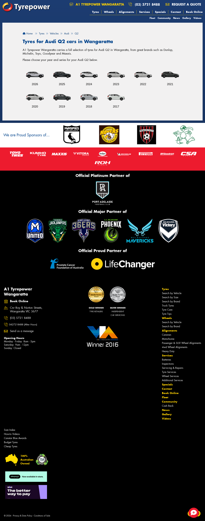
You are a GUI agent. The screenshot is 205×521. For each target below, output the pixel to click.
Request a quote (183, 4)
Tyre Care (167, 309)
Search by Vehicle (171, 293)
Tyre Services (169, 372)
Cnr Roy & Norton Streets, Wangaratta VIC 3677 (26, 309)
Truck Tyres (168, 305)
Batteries (166, 359)
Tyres (95, 12)
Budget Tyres (11, 442)
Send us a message (22, 331)
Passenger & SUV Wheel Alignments (181, 343)
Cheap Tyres (10, 446)
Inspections (168, 363)
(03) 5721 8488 (147, 4)
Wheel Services (170, 376)
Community (164, 18)
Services (144, 12)
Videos (197, 18)
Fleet (152, 18)
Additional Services (172, 380)
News (176, 18)
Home (28, 33)
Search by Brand (171, 301)
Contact (176, 12)
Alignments (126, 12)
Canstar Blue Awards (15, 438)
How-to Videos (12, 434)
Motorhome (168, 339)
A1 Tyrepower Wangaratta (96, 4)
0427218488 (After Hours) (23, 324)
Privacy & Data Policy (22, 515)
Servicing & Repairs (172, 368)
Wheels (109, 12)
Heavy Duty (168, 351)
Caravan (166, 334)
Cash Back (167, 405)
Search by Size (170, 297)
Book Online (194, 12)
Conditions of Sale (42, 515)
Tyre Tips (166, 314)
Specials (160, 12)
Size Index (9, 430)
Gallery (186, 18)
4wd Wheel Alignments (174, 347)
